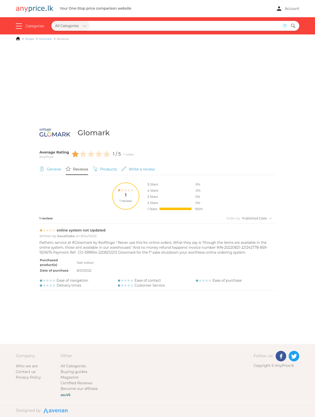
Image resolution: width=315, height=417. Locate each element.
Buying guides (74, 371)
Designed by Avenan (54, 410)
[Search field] (186, 26)
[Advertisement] (157, 80)
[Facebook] (281, 356)
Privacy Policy (28, 377)
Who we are (27, 366)
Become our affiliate (79, 388)
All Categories (73, 366)
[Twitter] (294, 356)
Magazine (70, 377)
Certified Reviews (76, 383)
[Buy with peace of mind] (65, 394)
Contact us (25, 371)
